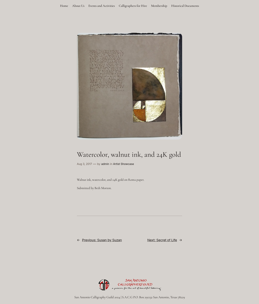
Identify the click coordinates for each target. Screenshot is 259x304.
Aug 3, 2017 (84, 164)
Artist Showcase (123, 164)
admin (105, 164)
